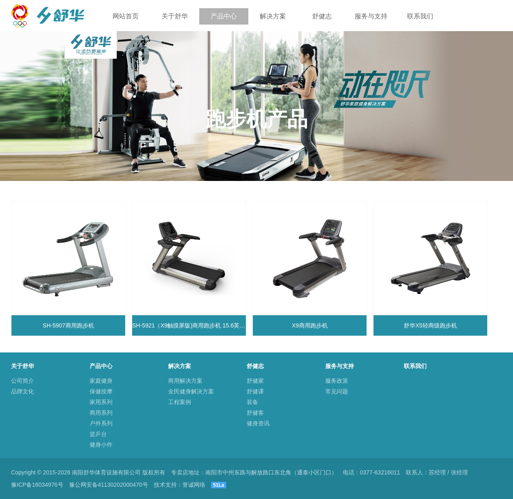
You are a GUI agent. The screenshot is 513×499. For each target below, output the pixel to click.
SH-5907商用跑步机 (68, 325)
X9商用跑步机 (309, 325)
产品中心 (224, 16)
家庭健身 (101, 380)
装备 (252, 402)
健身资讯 (258, 423)
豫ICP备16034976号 (37, 484)
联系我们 (420, 16)
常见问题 (336, 391)
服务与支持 (371, 16)
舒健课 (255, 391)
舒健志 (322, 16)
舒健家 (255, 380)
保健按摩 (101, 391)
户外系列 (101, 423)
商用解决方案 (185, 380)
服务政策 (336, 380)
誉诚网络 (193, 484)
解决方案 (273, 16)
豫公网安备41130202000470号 (108, 484)
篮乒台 (98, 434)
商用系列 (101, 412)
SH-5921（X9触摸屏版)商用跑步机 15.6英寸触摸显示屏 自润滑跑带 (189, 325)
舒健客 (255, 412)
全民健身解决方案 (191, 391)
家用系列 (101, 402)
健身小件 (101, 444)
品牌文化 (22, 391)
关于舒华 (175, 16)
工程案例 (179, 402)
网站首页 (125, 16)
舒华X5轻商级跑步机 (430, 325)
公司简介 (22, 380)
